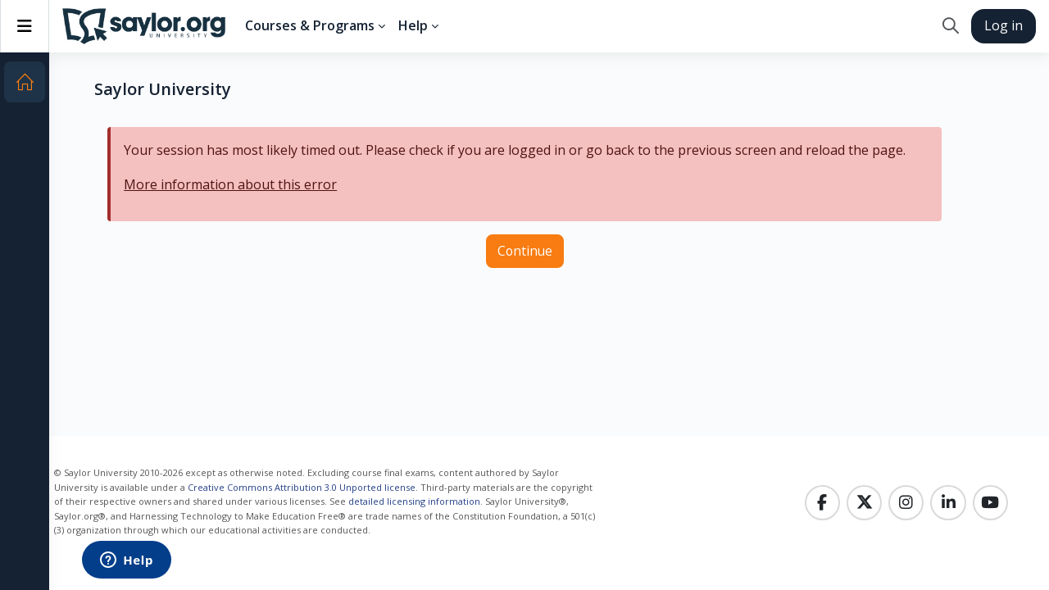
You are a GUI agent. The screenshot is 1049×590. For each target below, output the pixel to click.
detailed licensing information (413, 501)
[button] (950, 26)
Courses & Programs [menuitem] (310, 25)
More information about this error (230, 184)
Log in (1003, 25)
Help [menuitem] (413, 25)
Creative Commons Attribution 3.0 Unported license (300, 487)
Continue (525, 251)
